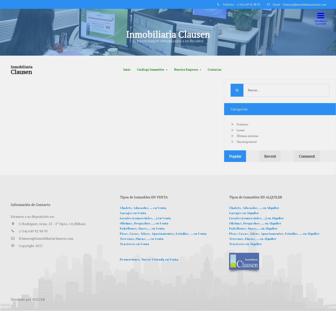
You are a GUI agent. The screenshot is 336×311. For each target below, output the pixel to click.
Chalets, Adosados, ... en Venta (143, 208)
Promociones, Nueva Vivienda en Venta (149, 259)
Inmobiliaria (21, 66)
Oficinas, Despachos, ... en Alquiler (255, 223)
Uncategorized (246, 142)
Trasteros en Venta (134, 244)
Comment (307, 156)
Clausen (21, 71)
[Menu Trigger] (320, 19)
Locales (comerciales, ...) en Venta (145, 218)
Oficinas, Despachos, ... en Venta (144, 223)
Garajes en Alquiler (244, 213)
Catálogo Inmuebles (152, 69)
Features (242, 124)
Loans (241, 130)
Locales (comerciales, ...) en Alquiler (256, 218)
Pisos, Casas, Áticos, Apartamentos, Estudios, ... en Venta (163, 234)
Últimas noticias (247, 136)
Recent (270, 156)
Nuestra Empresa (187, 69)
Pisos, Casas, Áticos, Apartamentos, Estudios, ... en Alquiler (274, 234)
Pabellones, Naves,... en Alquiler (253, 228)
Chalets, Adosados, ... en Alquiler (254, 208)
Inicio (126, 69)
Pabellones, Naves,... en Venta (142, 228)
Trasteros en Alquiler (245, 244)
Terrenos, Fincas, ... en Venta (142, 239)
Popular (235, 156)
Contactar (214, 69)
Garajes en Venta (133, 213)
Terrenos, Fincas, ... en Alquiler (252, 239)
